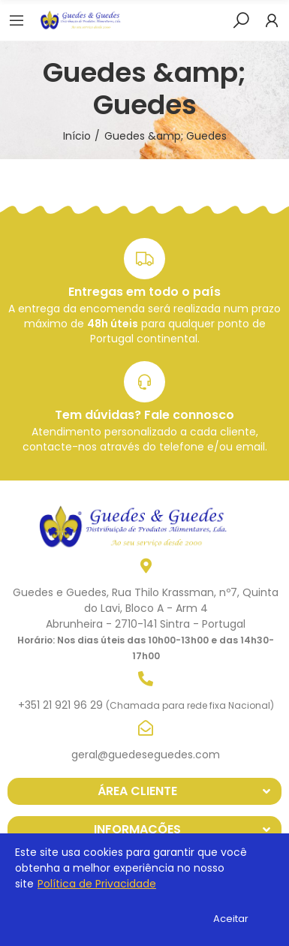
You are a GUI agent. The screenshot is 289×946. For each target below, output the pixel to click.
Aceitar (230, 918)
